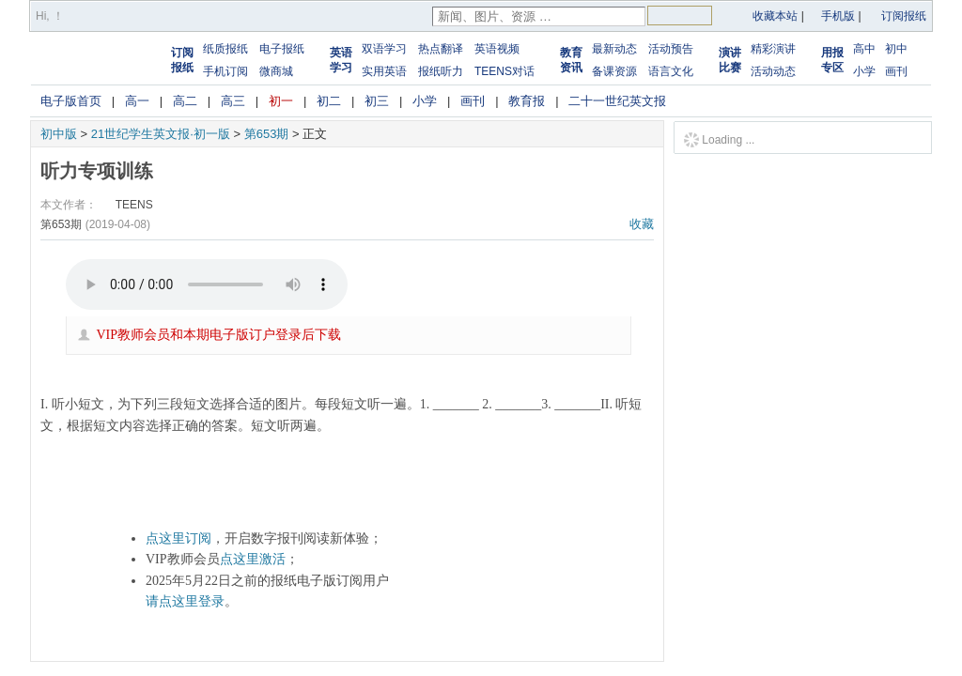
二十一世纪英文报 (617, 101)
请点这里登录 (185, 601)
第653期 (266, 134)
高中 (864, 48)
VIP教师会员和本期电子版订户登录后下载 (219, 335)
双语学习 (384, 48)
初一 (281, 101)
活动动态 (773, 71)
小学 (864, 71)
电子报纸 (281, 48)
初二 (329, 101)
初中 (896, 48)
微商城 (276, 71)
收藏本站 (775, 16)
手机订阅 (225, 71)
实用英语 (384, 71)
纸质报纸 (225, 48)
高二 (185, 101)
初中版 (58, 134)
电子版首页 (70, 101)
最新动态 (614, 48)
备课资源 (614, 71)
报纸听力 (440, 71)
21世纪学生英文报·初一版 (160, 134)
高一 (137, 101)
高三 (233, 101)
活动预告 (670, 48)
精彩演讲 (773, 48)
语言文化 (670, 71)
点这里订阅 (178, 538)
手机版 (838, 16)
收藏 (641, 224)
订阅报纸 (903, 16)
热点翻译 (440, 48)
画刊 (896, 71)
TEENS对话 (504, 71)
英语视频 (497, 48)
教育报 (526, 101)
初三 (377, 101)
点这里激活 (253, 559)
